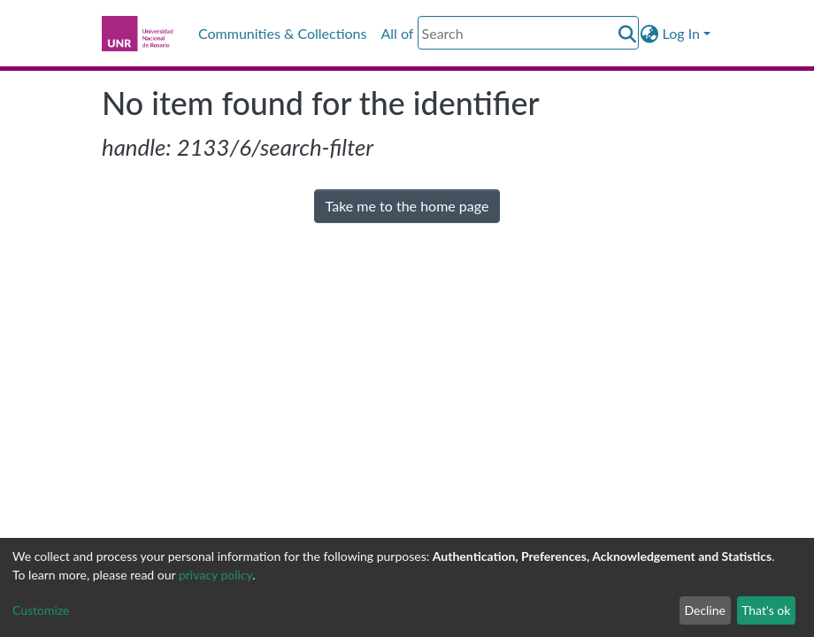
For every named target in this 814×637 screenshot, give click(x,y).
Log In (681, 33)
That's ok (765, 610)
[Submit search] (628, 33)
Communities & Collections (282, 33)
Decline (705, 610)
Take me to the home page (407, 205)
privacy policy (215, 574)
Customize (41, 610)
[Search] (528, 33)
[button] (650, 33)
